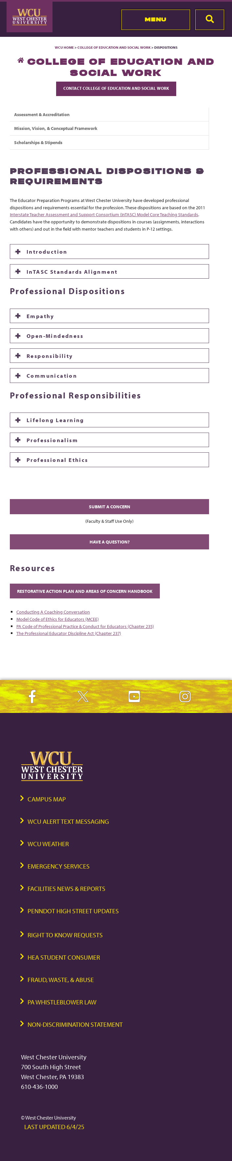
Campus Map (47, 799)
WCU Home (64, 47)
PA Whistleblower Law (62, 1002)
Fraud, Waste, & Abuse (61, 979)
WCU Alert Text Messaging (68, 821)
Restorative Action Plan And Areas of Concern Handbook (85, 591)
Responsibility (50, 355)
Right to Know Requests (65, 935)
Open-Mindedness (55, 335)
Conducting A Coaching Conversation (53, 612)
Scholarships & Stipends (38, 142)
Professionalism (52, 439)
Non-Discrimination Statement (75, 1024)
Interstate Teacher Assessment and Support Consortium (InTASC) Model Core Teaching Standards (104, 214)
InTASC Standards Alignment (72, 271)
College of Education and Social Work (114, 47)
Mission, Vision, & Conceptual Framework (55, 128)
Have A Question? (110, 542)
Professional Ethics (57, 459)
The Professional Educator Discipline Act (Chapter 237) (68, 633)
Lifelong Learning (55, 419)
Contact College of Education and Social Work (116, 88)
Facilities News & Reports (66, 888)
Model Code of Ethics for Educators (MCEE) (57, 619)
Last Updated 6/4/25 (54, 1127)
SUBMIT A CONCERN (109, 506)
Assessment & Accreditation (42, 114)
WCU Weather (48, 844)
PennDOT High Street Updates (73, 911)
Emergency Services (59, 866)
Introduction (47, 251)
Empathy (40, 315)
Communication (52, 375)
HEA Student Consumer (64, 957)
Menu (156, 19)
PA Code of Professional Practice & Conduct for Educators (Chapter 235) (85, 626)
